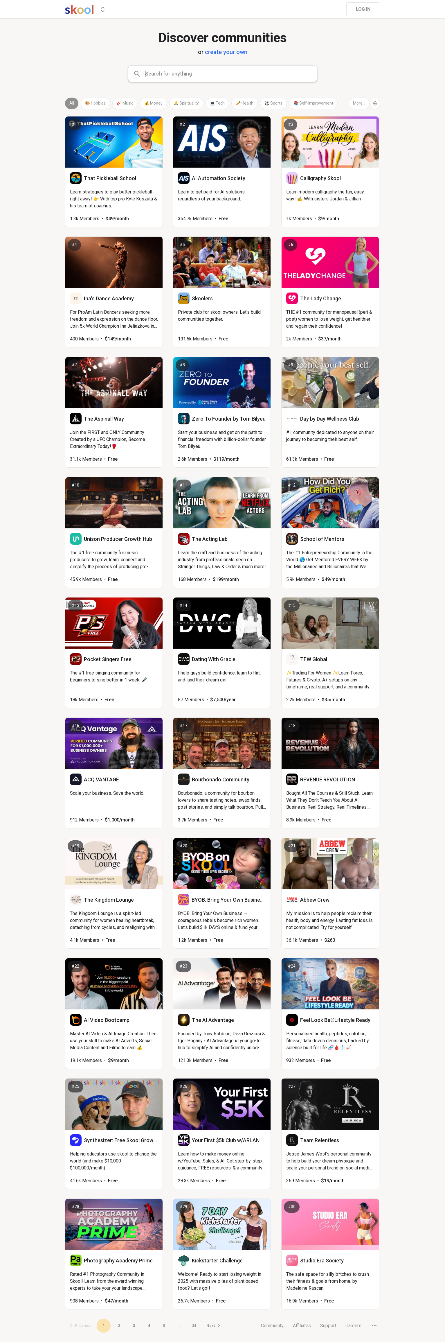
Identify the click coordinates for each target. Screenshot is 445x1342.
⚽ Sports (273, 103)
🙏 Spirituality (186, 103)
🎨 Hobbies (95, 103)
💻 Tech (217, 103)
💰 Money (153, 103)
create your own (226, 52)
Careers (353, 1325)
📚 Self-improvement (313, 103)
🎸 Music (125, 103)
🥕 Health (244, 103)
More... (359, 103)
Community (272, 1325)
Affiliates (302, 1325)
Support (328, 1325)
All (71, 103)
